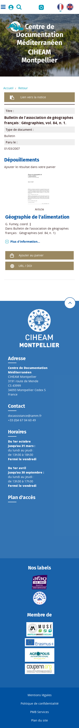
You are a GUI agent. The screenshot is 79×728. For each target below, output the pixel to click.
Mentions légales (40, 695)
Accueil (8, 88)
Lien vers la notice (33, 97)
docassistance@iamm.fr (25, 416)
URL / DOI (25, 266)
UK (69, 6)
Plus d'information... (25, 242)
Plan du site (39, 720)
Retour (23, 88)
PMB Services (39, 712)
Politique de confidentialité (40, 703)
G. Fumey (11, 224)
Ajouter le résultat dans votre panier (30, 167)
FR (58, 6)
